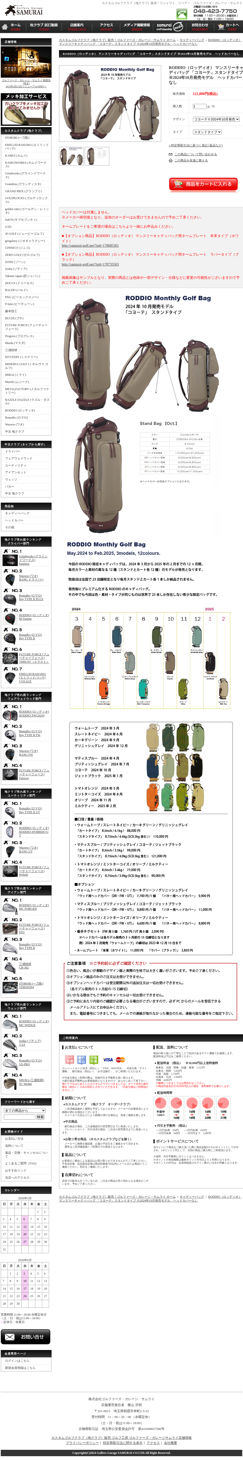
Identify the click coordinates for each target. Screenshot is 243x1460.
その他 (9, 527)
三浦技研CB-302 (25, 966)
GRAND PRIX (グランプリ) (23, 191)
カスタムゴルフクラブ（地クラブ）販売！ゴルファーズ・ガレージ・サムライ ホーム (117, 40)
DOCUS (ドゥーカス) (19, 283)
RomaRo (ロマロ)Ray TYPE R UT (30, 810)
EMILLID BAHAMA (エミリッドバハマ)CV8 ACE (32, 677)
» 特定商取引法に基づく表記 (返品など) (196, 145)
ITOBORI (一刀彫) (17, 138)
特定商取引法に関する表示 (123, 1443)
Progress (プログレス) (19, 336)
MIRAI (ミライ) (15, 375)
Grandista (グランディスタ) (23, 184)
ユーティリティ (15, 465)
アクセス (153, 1443)
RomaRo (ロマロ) (16, 417)
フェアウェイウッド (19, 458)
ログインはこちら (17, 1360)
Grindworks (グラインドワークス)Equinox (33, 560)
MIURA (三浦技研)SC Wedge (31, 1082)
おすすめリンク (15, 1170)
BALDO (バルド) (16, 290)
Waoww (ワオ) (14, 424)
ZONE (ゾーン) (15, 262)
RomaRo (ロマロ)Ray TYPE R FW (30, 733)
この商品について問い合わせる (195, 154)
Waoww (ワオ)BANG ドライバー (31, 578)
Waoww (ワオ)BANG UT (28, 849)
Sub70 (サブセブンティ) (21, 220)
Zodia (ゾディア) (16, 269)
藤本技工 (11, 311)
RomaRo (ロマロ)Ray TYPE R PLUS (31, 597)
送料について (14, 1146)
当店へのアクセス (17, 1177)
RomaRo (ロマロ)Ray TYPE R (30, 636)
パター (9, 486)
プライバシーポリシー (82, 1443)
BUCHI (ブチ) (14, 318)
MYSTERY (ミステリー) (21, 357)
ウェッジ (11, 479)
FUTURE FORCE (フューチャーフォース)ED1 (34, 928)
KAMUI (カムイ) (16, 155)
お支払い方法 (14, 1138)
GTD (8, 227)
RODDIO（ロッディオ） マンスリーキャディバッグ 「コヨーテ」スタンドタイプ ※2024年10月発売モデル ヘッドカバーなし (150, 42)
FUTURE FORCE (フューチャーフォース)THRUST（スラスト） (34, 658)
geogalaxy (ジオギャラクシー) (25, 241)
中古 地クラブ (14, 431)
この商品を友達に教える (191, 160)
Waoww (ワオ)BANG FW (28, 752)
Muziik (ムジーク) (17, 382)
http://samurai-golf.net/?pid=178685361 (90, 245)
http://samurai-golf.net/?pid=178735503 (90, 264)
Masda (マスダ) (15, 343)
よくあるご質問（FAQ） (21, 1163)
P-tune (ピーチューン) (19, 304)
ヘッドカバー (14, 520)
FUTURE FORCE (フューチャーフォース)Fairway (34, 774)
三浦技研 (11, 350)
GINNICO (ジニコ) (17, 248)
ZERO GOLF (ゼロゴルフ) (22, 255)
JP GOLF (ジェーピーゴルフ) (24, 234)
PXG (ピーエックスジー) (21, 297)
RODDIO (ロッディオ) (20, 410)
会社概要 (170, 1443)
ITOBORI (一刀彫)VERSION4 (31, 985)
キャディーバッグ (17, 513)
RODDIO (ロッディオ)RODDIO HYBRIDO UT (34, 831)
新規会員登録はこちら (20, 1368)
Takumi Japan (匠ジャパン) (22, 276)
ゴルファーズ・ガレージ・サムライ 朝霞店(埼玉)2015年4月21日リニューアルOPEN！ (26, 83)
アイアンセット (15, 472)
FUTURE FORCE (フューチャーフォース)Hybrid (34, 870)
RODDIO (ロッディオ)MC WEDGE (34, 1023)
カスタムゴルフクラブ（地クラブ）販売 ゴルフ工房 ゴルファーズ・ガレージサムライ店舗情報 (121, 1438)
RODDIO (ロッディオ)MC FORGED (34, 907)
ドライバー (12, 451)
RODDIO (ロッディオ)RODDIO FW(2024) (34, 713)
